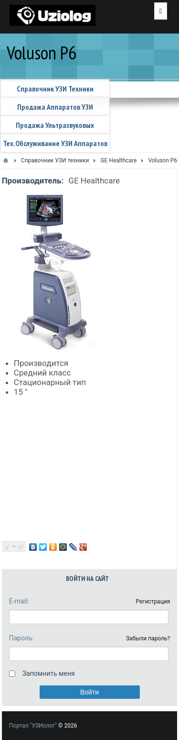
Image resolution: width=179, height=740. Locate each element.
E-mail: (19, 601)
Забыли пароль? (148, 638)
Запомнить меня (48, 673)
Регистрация (153, 601)
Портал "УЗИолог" (33, 725)
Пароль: (21, 638)
